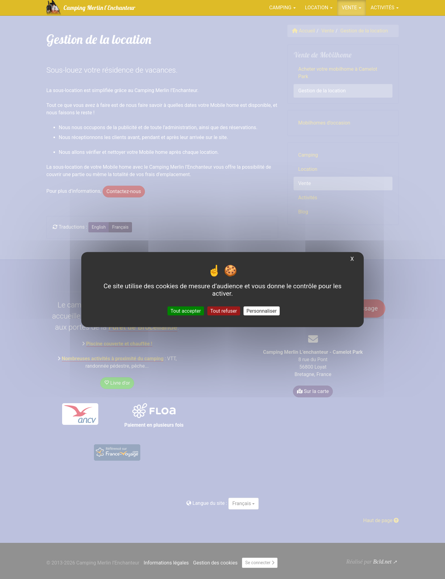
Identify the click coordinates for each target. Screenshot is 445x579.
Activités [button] (385, 8)
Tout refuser (223, 311)
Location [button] (319, 8)
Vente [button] (351, 8)
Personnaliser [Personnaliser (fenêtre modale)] (262, 311)
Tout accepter (186, 311)
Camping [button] (282, 8)
